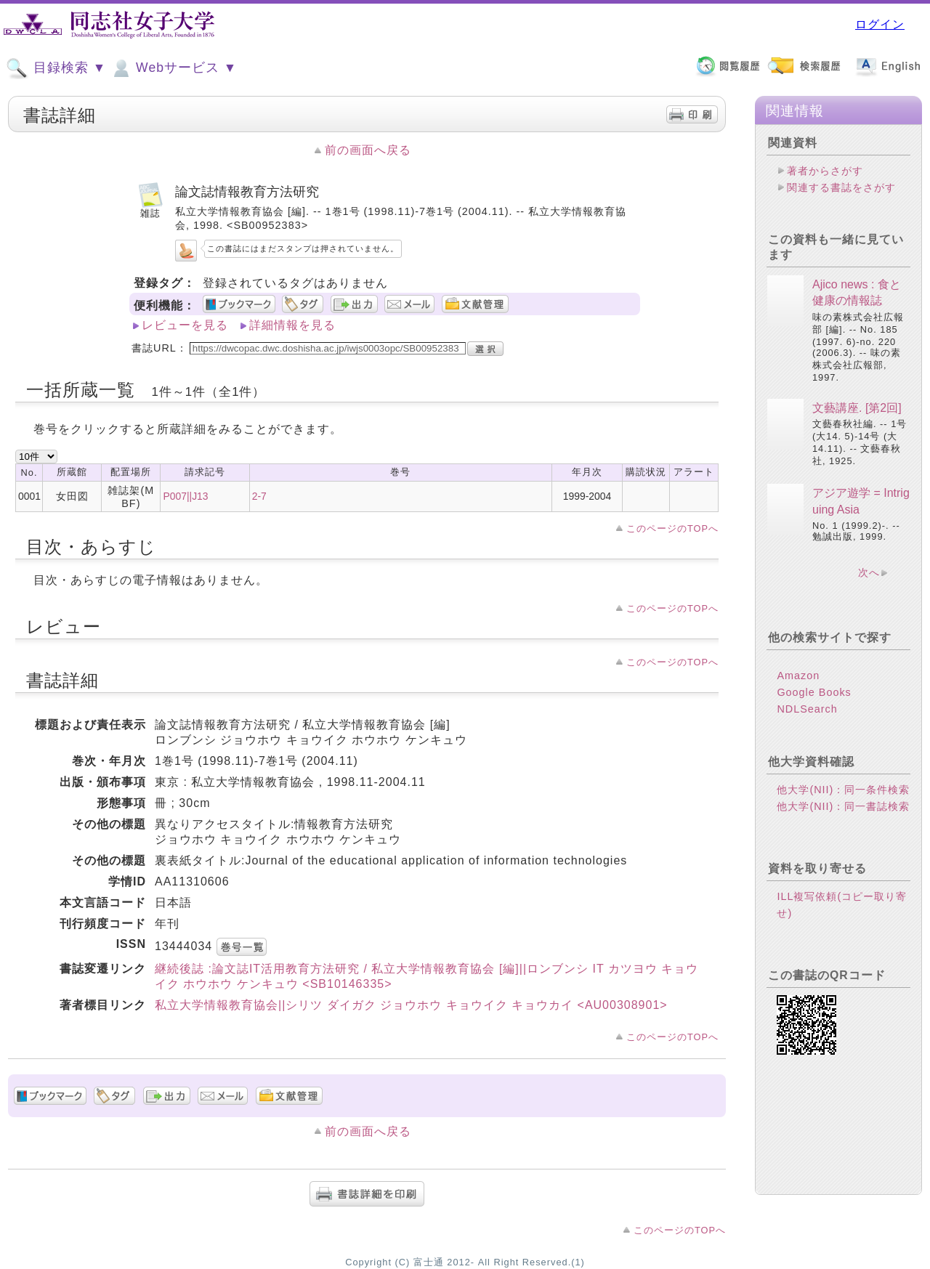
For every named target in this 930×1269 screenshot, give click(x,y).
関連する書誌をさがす (841, 187)
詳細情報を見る (292, 325)
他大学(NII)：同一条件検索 (843, 789)
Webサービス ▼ (173, 68)
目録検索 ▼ (56, 68)
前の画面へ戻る (368, 150)
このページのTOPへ (672, 528)
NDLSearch (807, 709)
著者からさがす (825, 171)
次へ (869, 572)
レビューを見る (185, 325)
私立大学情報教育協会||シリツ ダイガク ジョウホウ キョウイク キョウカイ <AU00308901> (411, 1005)
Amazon (798, 675)
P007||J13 (185, 496)
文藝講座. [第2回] (857, 408)
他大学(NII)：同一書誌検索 (843, 806)
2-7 (259, 496)
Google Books (814, 692)
